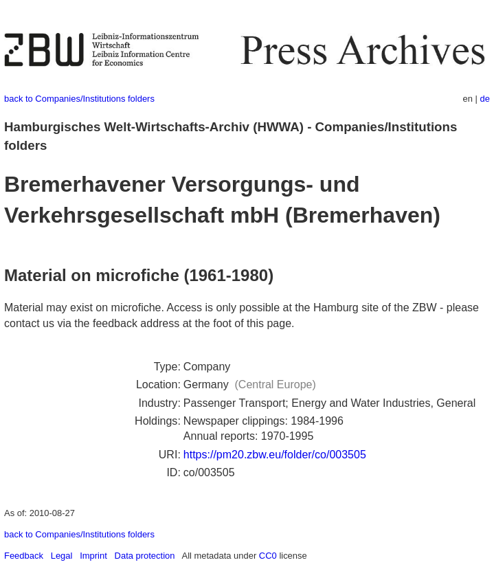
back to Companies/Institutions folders (79, 98)
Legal (62, 555)
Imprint (93, 555)
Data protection (145, 555)
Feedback (23, 555)
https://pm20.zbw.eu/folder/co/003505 (274, 454)
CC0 (268, 555)
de (485, 98)
